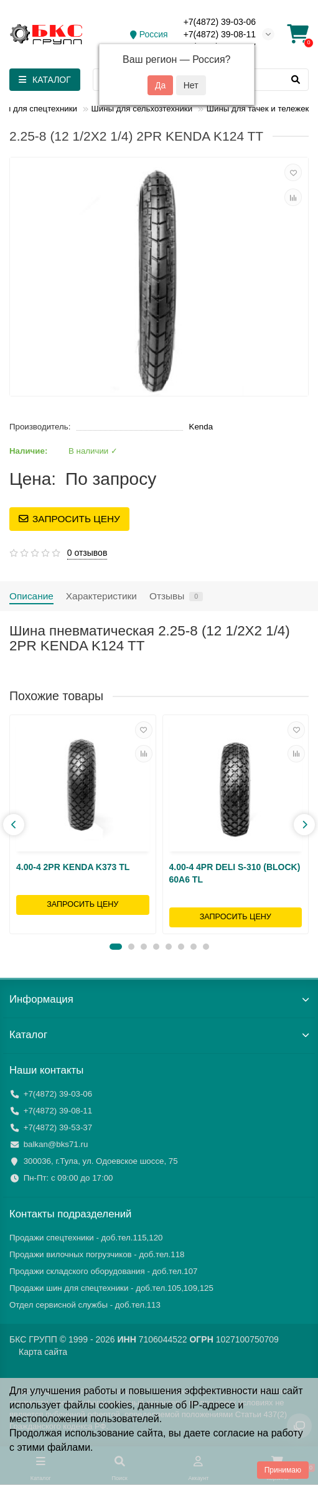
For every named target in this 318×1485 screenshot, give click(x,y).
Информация (159, 999)
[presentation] (13, 824)
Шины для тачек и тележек (258, 108)
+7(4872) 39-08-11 (220, 34)
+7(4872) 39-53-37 (58, 1127)
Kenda (201, 426)
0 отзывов (87, 553)
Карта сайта (43, 1352)
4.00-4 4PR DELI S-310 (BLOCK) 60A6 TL (235, 873)
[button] (116, 947)
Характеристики (101, 596)
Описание (31, 596)
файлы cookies (98, 1405)
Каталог (159, 1035)
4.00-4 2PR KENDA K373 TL (72, 867)
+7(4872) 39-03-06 (220, 22)
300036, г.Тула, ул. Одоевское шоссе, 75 (101, 1161)
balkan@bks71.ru (56, 1144)
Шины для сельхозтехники (141, 108)
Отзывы (176, 596)
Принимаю (282, 1470)
